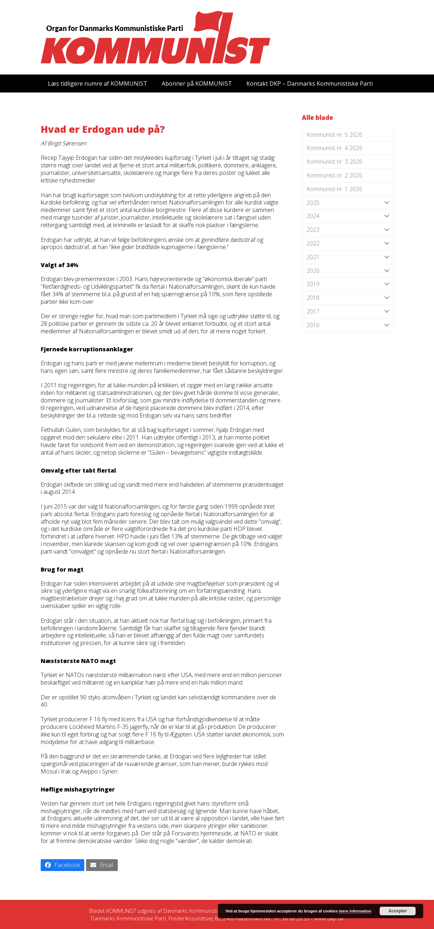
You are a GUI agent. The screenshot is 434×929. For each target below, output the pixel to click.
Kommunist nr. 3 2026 (334, 162)
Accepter (397, 911)
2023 (347, 229)
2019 (347, 284)
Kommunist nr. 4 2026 (334, 148)
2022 (347, 243)
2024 (347, 216)
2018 (347, 298)
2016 (347, 325)
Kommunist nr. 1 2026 (334, 189)
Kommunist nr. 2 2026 (334, 175)
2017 (347, 311)
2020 (347, 271)
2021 (347, 257)
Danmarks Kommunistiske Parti (201, 910)
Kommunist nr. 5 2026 (334, 135)
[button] (63, 865)
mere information (355, 911)
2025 (347, 202)
